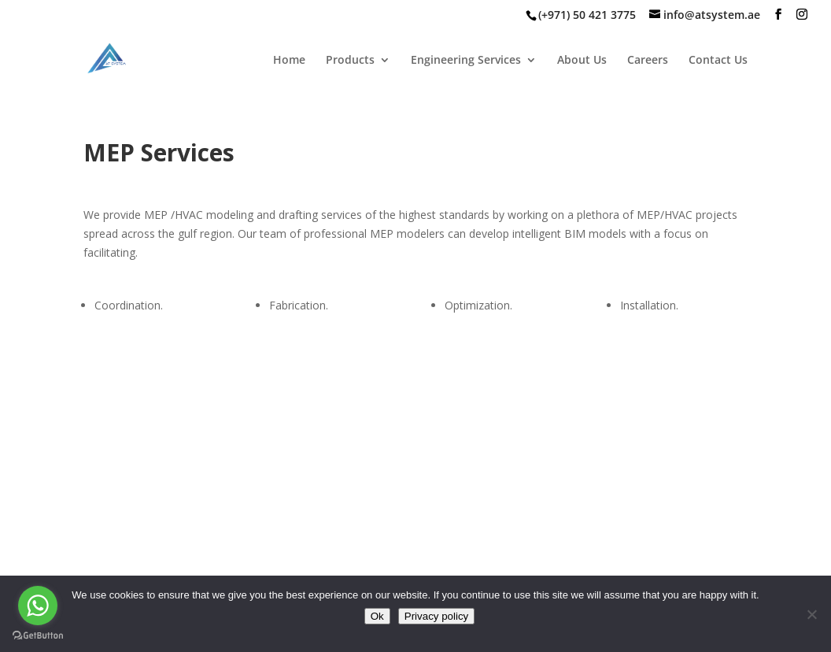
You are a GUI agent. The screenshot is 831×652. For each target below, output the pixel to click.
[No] (811, 614)
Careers (647, 60)
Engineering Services (466, 60)
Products (350, 60)
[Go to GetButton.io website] (38, 636)
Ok (377, 616)
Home (289, 60)
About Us (582, 60)
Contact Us (718, 60)
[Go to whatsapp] (37, 605)
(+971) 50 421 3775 (587, 14)
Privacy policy (436, 616)
